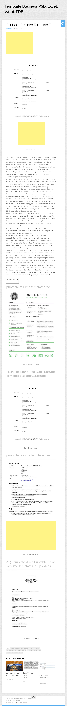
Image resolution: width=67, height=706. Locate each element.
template (9, 28)
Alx (27, 702)
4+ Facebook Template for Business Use (44, 677)
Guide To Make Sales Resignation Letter (29, 675)
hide (16, 280)
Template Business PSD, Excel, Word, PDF (31, 9)
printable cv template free (34, 650)
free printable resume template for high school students (25, 648)
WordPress (16, 702)
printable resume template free (15, 652)
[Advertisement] (19, 43)
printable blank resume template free (16, 650)
